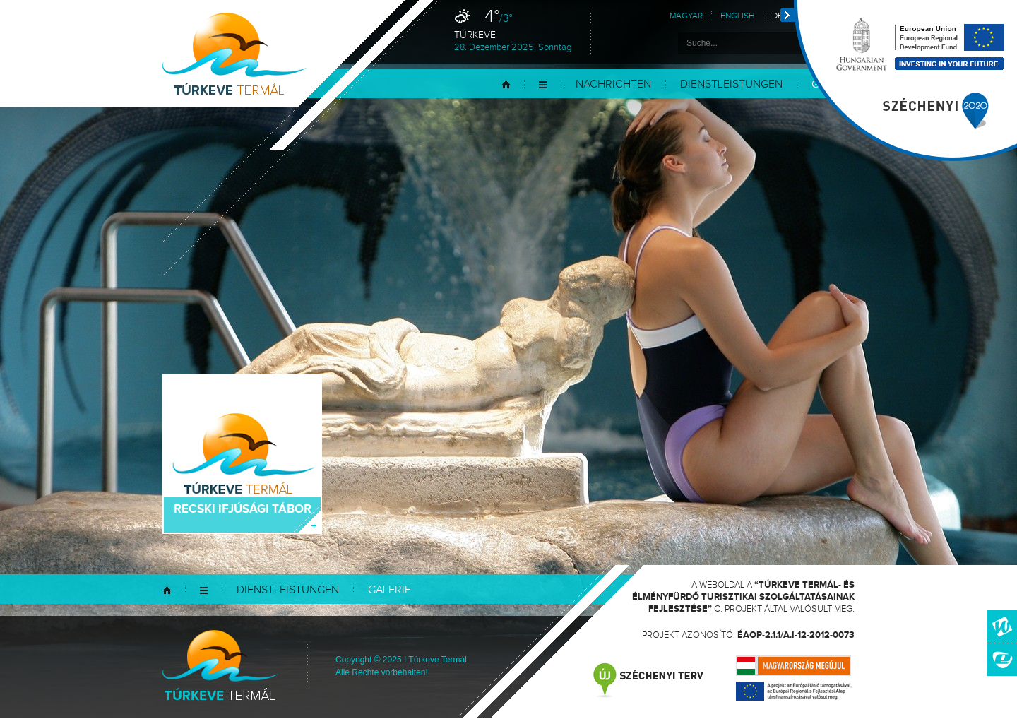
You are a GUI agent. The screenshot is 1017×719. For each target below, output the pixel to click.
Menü (543, 84)
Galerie (389, 590)
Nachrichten (613, 84)
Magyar (686, 15)
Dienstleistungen (731, 84)
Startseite (506, 84)
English (737, 15)
